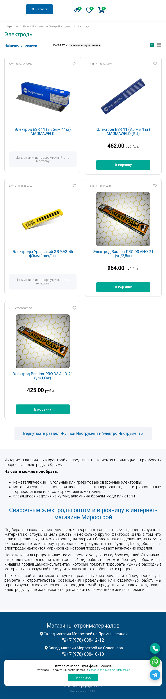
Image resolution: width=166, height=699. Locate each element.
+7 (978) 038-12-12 (141, 9)
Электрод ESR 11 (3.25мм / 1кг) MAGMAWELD (42, 131)
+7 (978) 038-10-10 (85, 654)
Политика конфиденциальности (83, 686)
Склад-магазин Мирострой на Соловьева (85, 648)
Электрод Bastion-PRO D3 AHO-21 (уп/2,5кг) (123, 253)
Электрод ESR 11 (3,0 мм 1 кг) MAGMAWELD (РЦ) (123, 131)
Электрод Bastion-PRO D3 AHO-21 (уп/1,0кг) (42, 375)
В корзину (123, 165)
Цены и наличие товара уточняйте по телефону (43, 159)
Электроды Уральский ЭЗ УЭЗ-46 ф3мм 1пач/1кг (42, 253)
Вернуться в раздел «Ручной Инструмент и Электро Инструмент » (83, 433)
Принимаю (83, 677)
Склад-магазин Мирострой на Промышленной (86, 634)
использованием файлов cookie (109, 670)
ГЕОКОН (91, 691)
